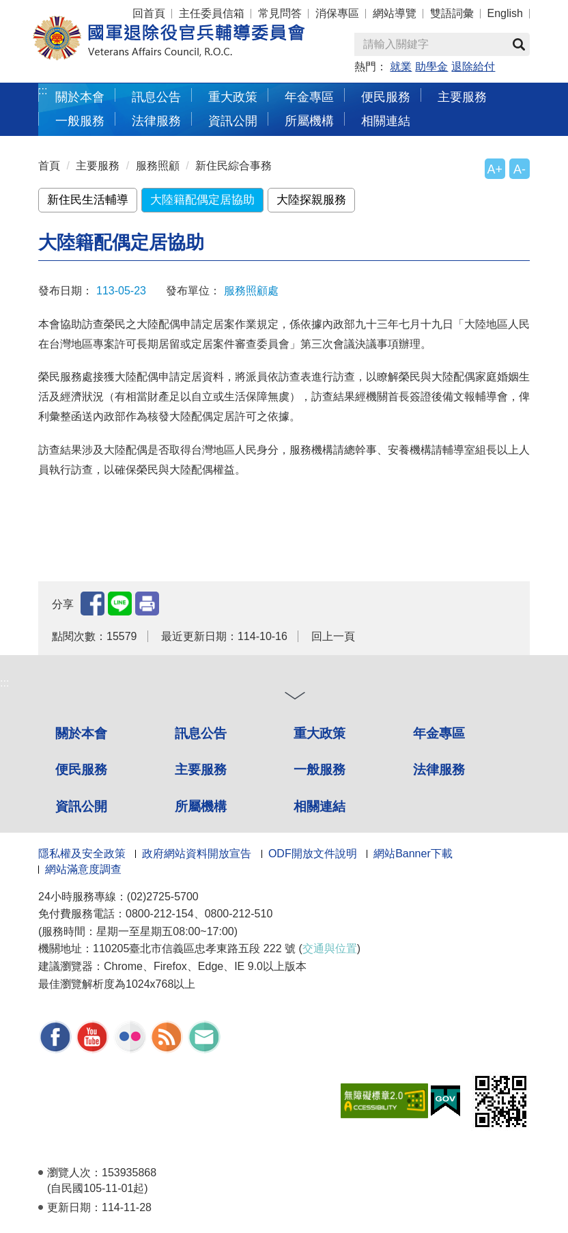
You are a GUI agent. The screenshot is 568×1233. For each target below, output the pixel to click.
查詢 (519, 44)
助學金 (431, 66)
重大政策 (232, 96)
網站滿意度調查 (83, 869)
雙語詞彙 (452, 13)
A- (519, 169)
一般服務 (79, 120)
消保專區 (337, 13)
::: (42, 90)
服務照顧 (158, 165)
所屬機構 (309, 120)
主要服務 (462, 96)
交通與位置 (329, 948)
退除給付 (473, 66)
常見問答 (280, 13)
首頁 (49, 165)
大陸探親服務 (311, 199)
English (505, 13)
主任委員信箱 (211, 13)
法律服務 (156, 120)
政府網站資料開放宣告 (196, 853)
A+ (494, 169)
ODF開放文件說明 (312, 853)
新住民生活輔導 (87, 199)
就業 (401, 66)
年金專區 (309, 96)
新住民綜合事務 (233, 165)
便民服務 (385, 96)
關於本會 (79, 96)
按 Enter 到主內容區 (61, 9)
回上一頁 (333, 636)
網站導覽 (394, 13)
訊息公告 (156, 96)
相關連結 (385, 120)
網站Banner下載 (413, 853)
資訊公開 (232, 120)
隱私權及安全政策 (82, 853)
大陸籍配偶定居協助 (202, 199)
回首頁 (148, 13)
